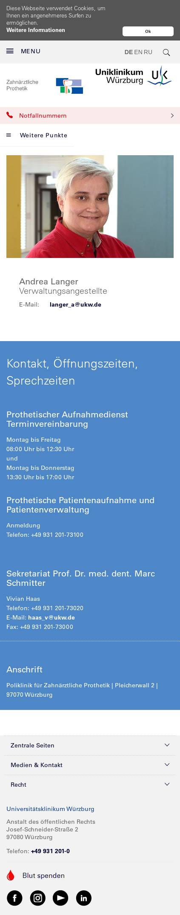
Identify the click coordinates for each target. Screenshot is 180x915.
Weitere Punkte (37, 117)
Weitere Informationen (35, 29)
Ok (148, 31)
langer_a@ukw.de (75, 286)
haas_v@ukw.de (51, 599)
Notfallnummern (90, 98)
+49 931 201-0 (50, 833)
